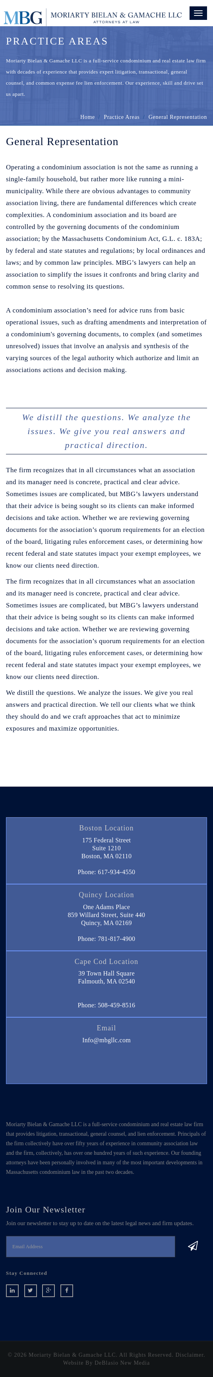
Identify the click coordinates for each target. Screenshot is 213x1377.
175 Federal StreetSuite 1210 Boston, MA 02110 (106, 848)
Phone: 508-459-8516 (107, 1005)
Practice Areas (121, 117)
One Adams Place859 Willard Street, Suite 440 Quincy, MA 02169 (106, 915)
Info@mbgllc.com (106, 1040)
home (87, 117)
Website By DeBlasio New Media (106, 1363)
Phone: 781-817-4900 (107, 938)
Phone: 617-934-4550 (107, 872)
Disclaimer (189, 1355)
